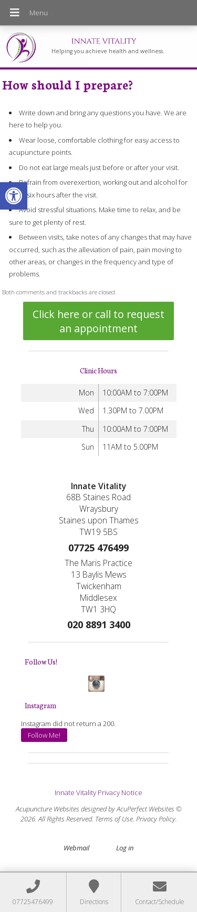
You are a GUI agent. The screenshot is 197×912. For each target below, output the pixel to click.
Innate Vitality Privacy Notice (98, 792)
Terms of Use (114, 819)
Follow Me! (44, 735)
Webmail (76, 847)
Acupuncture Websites (47, 809)
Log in (124, 847)
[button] (13, 196)
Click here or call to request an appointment (98, 321)
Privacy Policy (155, 819)
